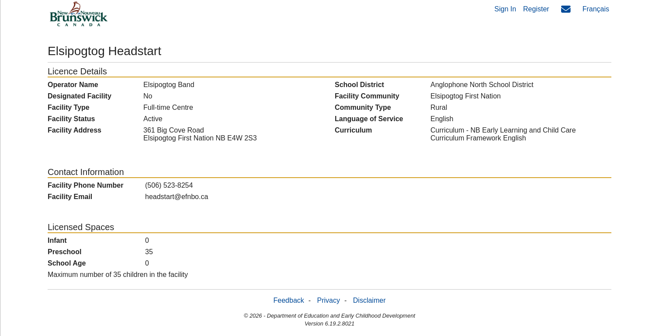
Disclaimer (369, 300)
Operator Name (73, 84)
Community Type (363, 107)
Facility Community (367, 96)
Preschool (64, 252)
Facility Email (70, 196)
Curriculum (353, 130)
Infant (57, 240)
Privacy (328, 300)
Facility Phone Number (85, 185)
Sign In (505, 9)
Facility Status (71, 118)
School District (359, 84)
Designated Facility (79, 96)
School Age (67, 263)
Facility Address (74, 130)
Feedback (289, 300)
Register (536, 9)
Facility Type (69, 107)
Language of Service (369, 118)
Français (596, 9)
